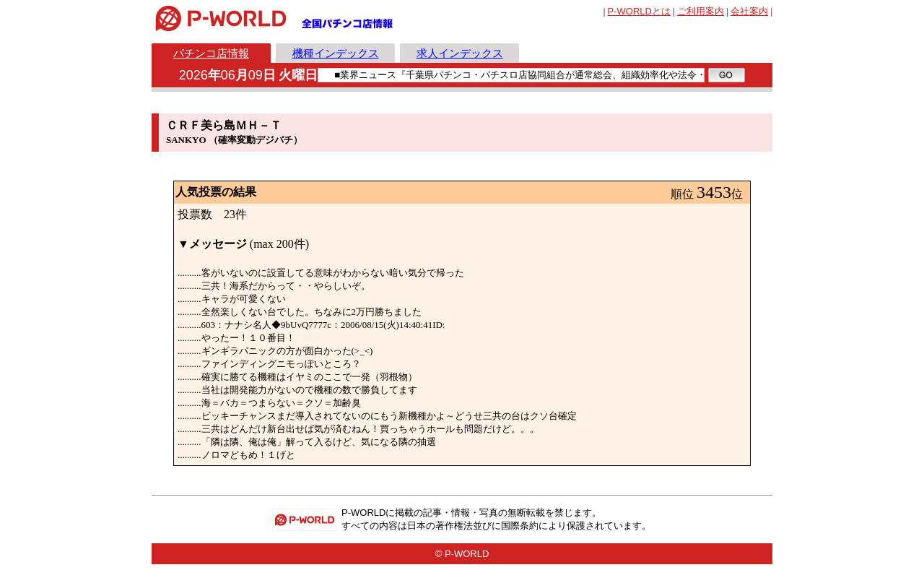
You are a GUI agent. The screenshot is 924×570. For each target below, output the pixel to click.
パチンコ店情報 (211, 53)
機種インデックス (335, 53)
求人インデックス (460, 53)
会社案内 (749, 11)
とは (639, 11)
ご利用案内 (700, 11)
